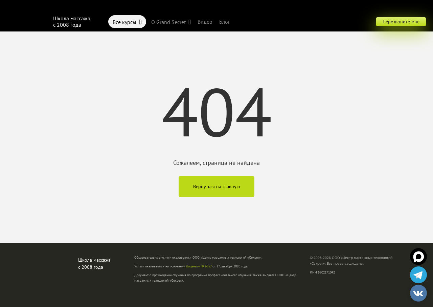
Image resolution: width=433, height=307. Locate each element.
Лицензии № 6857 (198, 266)
